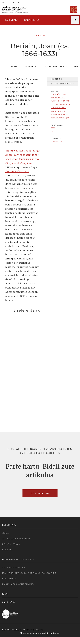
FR (13, 3)
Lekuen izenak (11, 544)
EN (18, 3)
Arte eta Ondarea (13, 567)
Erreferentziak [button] (26, 310)
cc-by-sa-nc (57, 141)
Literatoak (40, 35)
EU (8, 3)
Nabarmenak (31, 20)
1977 (53, 131)
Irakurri (15, 66)
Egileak (7, 549)
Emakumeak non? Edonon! (19, 584)
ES (3, 3)
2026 (53, 128)
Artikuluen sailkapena (17, 538)
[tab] (22, 309)
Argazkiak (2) (32, 66)
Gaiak (5, 533)
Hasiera (56, 79)
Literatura (9, 578)
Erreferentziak (62, 83)
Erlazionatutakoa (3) (56, 66)
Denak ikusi (28, 559)
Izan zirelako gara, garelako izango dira (29, 573)
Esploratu (11, 20)
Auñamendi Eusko (15, 9)
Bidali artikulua (40, 493)
